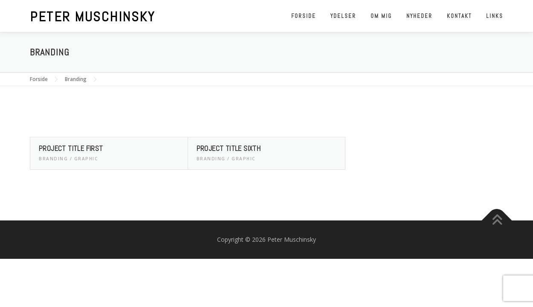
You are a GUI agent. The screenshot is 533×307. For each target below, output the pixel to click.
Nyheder (419, 16)
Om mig (381, 16)
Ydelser (343, 16)
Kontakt (459, 16)
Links (494, 16)
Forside (303, 16)
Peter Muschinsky (92, 16)
